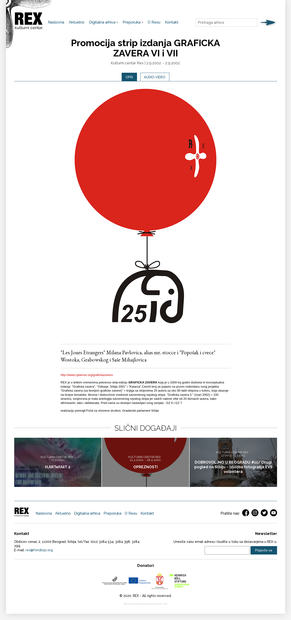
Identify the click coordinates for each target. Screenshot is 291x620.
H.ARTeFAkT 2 (57, 467)
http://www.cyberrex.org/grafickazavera (87, 376)
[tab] (127, 78)
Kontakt (171, 22)
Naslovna (56, 22)
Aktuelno (76, 22)
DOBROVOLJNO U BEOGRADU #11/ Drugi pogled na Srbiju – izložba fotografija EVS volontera (233, 467)
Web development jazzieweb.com (145, 605)
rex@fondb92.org (39, 552)
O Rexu (154, 22)
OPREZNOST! (145, 467)
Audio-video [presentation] (156, 78)
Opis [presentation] (127, 78)
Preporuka (130, 22)
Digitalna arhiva (101, 22)
